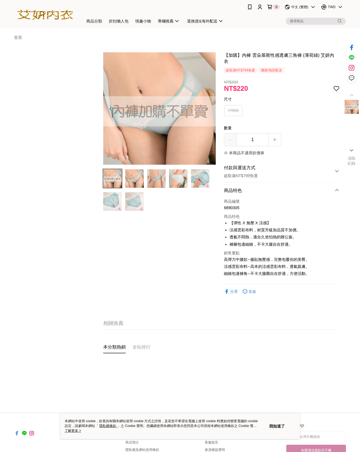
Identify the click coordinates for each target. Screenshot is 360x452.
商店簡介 (132, 442)
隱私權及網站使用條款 (142, 450)
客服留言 (211, 442)
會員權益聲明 (215, 450)
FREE (233, 110)
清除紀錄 (352, 161)
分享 (231, 292)
